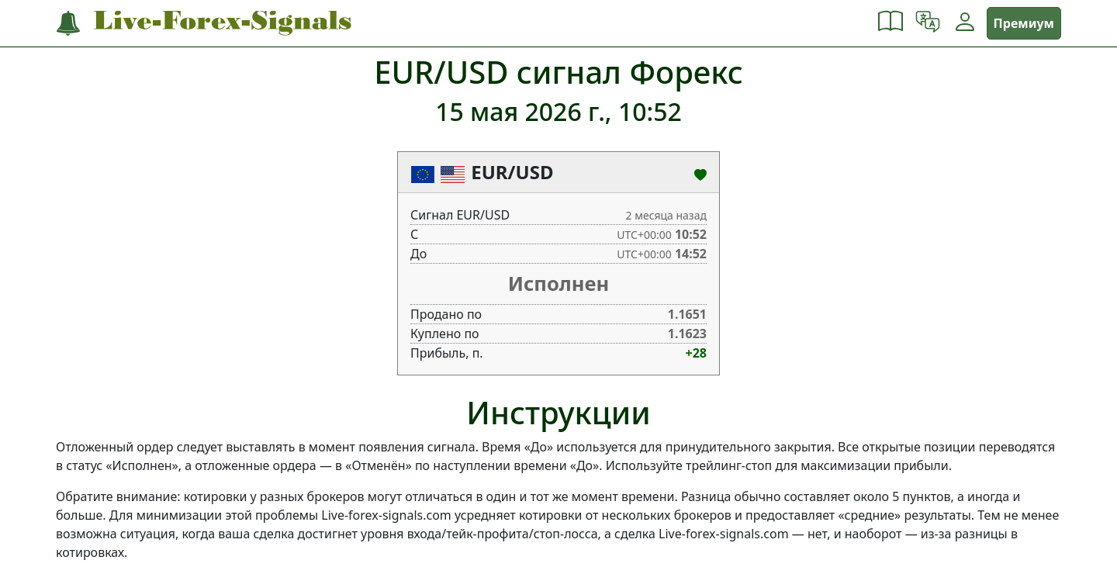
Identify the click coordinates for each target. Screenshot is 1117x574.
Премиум (1024, 23)
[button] (890, 23)
